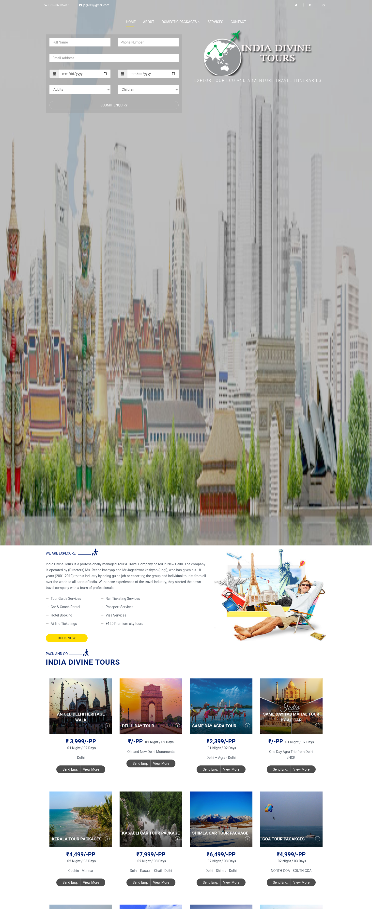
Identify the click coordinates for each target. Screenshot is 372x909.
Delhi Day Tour (138, 725)
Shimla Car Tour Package (220, 833)
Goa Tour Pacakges (283, 838)
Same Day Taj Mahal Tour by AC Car (291, 717)
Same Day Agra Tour (214, 725)
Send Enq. (70, 769)
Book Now (67, 638)
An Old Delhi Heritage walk (81, 717)
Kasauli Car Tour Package (151, 833)
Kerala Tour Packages (76, 838)
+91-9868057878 (57, 5)
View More (91, 769)
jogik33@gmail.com (94, 5)
